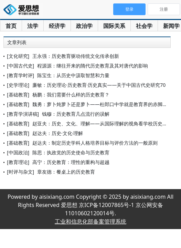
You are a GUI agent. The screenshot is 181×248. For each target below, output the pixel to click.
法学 (32, 26)
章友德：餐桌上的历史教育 (66, 171)
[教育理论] (18, 162)
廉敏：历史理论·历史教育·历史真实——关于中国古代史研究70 (99, 85)
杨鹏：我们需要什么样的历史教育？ (70, 94)
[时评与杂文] (20, 171)
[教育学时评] (20, 75)
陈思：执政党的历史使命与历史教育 (70, 152)
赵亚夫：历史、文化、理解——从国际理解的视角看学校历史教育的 (104, 123)
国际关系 (114, 26)
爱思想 (23, 10)
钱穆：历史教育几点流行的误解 (75, 114)
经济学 (57, 26)
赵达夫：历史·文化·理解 (57, 133)
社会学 (144, 26)
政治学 (84, 26)
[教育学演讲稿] (23, 114)
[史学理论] (18, 85)
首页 (11, 26)
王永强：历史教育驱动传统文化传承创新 (75, 56)
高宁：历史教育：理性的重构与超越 (70, 162)
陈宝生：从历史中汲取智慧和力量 (73, 75)
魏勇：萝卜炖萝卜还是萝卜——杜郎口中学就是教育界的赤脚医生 (102, 104)
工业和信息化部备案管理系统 (90, 221)
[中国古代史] (20, 65)
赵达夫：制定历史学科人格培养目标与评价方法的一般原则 (95, 143)
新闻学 (171, 26)
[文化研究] (18, 56)
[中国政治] (18, 152)
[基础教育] (18, 94)
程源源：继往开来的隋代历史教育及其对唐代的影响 (92, 65)
